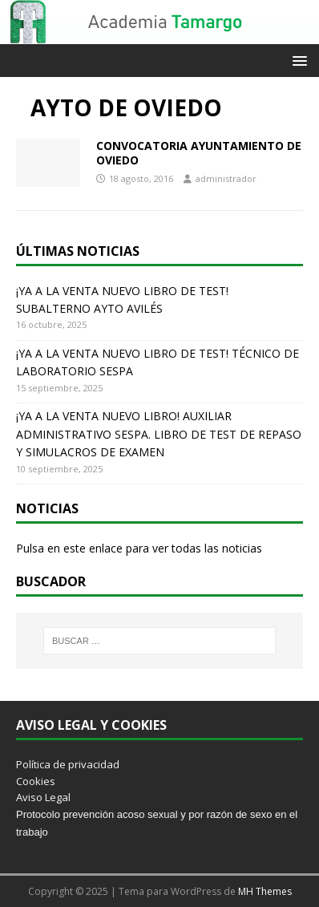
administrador (226, 178)
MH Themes (265, 891)
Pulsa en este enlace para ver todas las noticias (139, 548)
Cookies (35, 781)
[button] (297, 59)
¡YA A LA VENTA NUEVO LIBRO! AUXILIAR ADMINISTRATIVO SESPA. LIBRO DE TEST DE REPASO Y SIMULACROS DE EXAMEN (158, 434)
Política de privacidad (67, 764)
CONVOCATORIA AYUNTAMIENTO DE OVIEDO (198, 153)
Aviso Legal (43, 797)
